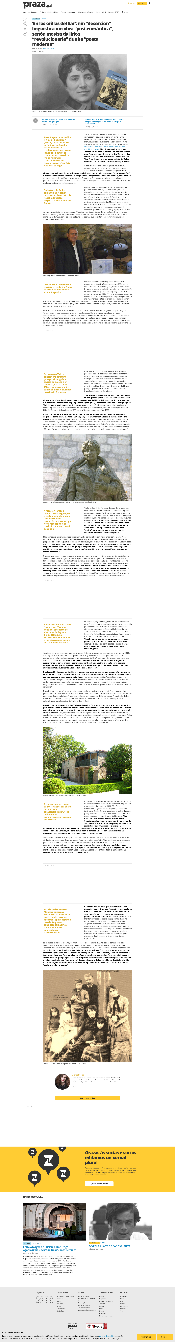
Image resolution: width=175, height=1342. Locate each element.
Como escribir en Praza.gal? (84, 1302)
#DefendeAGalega (85, 12)
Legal (59, 1306)
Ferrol (122, 1299)
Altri (104, 12)
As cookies (61, 1309)
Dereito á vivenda (68, 12)
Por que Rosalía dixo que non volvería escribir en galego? (58, 120)
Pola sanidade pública (49, 12)
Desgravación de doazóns (87, 1310)
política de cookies (107, 1336)
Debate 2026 (113, 12)
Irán (98, 12)
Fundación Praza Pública (65, 1296)
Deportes (102, 1299)
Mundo (101, 1311)
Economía (102, 1313)
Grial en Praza (94, 1243)
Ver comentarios (87, 1098)
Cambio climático (30, 12)
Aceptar (164, 1337)
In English (60, 1311)
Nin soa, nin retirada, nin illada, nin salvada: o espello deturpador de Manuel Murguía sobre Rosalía (104, 121)
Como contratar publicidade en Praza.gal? (87, 1297)
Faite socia (141, 3)
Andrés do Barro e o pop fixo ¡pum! (109, 1246)
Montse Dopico (37, 48)
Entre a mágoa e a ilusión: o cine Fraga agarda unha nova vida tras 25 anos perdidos (49, 1248)
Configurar (146, 1337)
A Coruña (123, 1296)
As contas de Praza (84, 1308)
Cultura (43, 19)
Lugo (122, 1301)
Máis (126, 12)
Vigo (39, 1243)
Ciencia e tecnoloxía (106, 1301)
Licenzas (60, 1301)
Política (101, 1296)
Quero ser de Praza (99, 1183)
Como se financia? (84, 1305)
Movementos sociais (106, 1316)
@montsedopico (48, 48)
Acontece (102, 1304)
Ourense (123, 1304)
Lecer (101, 1309)
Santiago (123, 1309)
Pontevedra (124, 1306)
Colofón (60, 1304)
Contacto (60, 1299)
